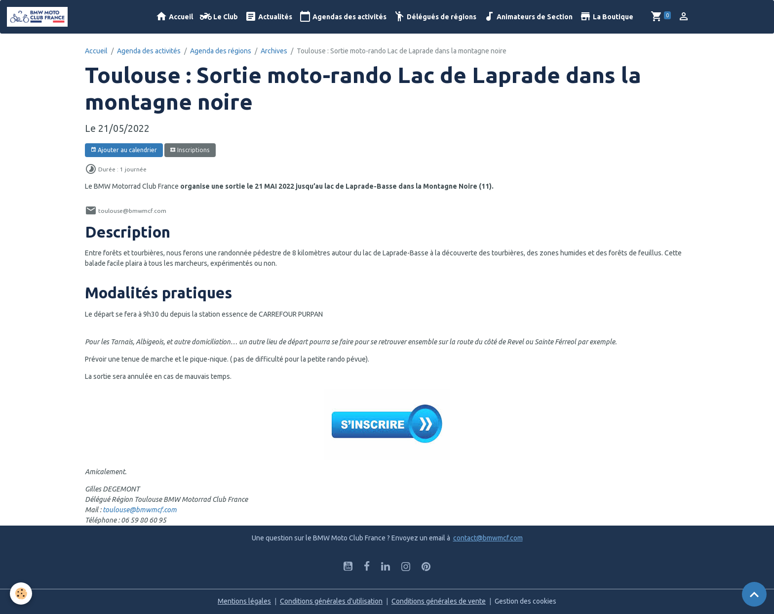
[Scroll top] (754, 594)
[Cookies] (21, 593)
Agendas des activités (343, 16)
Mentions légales (244, 601)
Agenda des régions (220, 51)
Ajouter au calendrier (123, 150)
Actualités (268, 16)
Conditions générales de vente (438, 601)
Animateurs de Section (528, 16)
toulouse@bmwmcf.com (140, 510)
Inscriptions (190, 150)
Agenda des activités (149, 51)
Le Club (219, 16)
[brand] (39, 17)
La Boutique (606, 16)
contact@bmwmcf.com (488, 538)
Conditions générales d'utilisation (331, 601)
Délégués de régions (434, 16)
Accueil (174, 16)
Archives (274, 51)
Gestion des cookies (525, 601)
